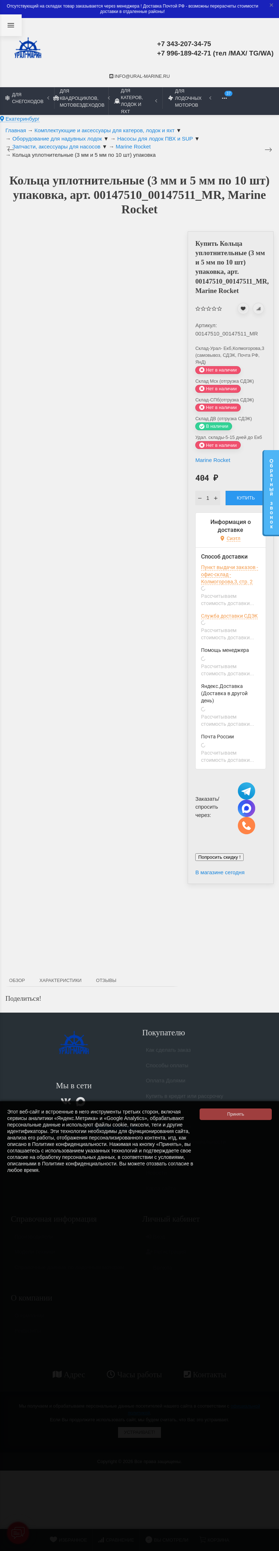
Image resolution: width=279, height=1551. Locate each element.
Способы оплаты (167, 1068)
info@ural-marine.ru (139, 76)
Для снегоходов (27, 98)
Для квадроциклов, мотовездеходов (81, 97)
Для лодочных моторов (189, 97)
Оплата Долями (166, 1083)
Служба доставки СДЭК (229, 616)
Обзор (17, 980)
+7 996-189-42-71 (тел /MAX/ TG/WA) (215, 53)
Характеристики (60, 980)
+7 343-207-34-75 (184, 44)
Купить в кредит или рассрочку (184, 1099)
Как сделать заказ (168, 1053)
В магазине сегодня (219, 872)
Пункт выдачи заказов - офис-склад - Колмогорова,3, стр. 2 (229, 574)
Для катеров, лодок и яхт (135, 101)
